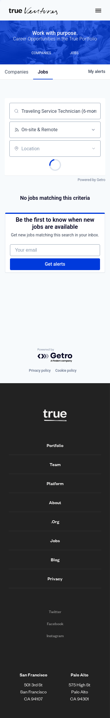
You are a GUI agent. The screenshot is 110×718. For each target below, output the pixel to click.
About (55, 502)
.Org (55, 521)
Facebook (55, 623)
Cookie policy (66, 371)
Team (55, 464)
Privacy (55, 578)
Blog (55, 559)
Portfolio (55, 445)
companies (16, 72)
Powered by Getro (91, 180)
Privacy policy (39, 371)
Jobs (55, 540)
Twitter (55, 611)
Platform (55, 483)
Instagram (55, 635)
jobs (43, 72)
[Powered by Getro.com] (55, 355)
